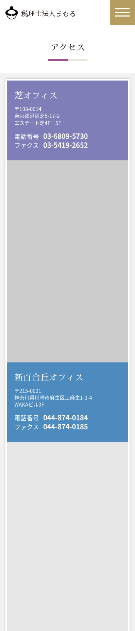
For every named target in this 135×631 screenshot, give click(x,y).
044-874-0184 (65, 417)
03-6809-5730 (65, 136)
